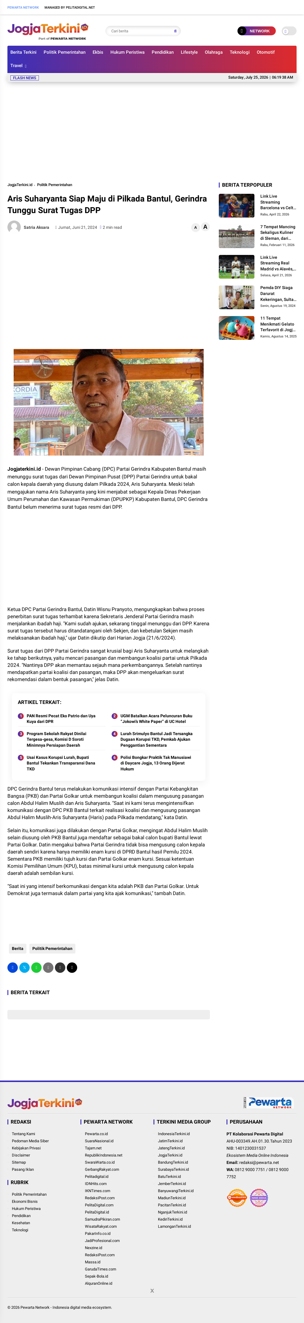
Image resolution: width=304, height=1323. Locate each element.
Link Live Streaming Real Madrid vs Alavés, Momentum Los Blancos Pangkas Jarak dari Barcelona (276, 263)
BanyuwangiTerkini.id (176, 1191)
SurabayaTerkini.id (173, 1169)
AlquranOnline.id (98, 1283)
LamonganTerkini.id (174, 1226)
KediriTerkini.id (170, 1219)
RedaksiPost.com (100, 1198)
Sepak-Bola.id (96, 1276)
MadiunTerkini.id (172, 1198)
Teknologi (240, 52)
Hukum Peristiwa (127, 52)
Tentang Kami (23, 1134)
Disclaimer (21, 1155)
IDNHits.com (96, 1183)
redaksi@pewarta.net (259, 1162)
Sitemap (19, 1162)
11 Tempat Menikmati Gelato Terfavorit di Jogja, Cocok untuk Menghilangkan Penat (278, 324)
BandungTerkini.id (173, 1162)
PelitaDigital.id (97, 1212)
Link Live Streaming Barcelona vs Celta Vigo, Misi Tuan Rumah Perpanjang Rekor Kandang (278, 202)
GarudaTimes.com (100, 1269)
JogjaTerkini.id (19, 185)
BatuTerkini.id (169, 1176)
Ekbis (98, 52)
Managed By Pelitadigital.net (70, 7)
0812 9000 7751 (250, 1169)
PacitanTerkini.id (172, 1205)
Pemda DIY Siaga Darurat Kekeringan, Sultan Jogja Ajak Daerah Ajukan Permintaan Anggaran (278, 293)
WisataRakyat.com (101, 1226)
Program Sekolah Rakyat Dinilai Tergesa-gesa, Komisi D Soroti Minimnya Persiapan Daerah (56, 739)
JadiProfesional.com (102, 1240)
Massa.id (92, 1262)
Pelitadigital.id (96, 1176)
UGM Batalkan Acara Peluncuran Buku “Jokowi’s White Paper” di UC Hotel (156, 718)
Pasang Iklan (23, 1169)
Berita (16, 948)
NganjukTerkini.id (172, 1212)
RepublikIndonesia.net (103, 1155)
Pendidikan (163, 52)
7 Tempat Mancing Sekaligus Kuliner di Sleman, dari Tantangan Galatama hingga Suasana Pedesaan (278, 233)
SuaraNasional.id (99, 1141)
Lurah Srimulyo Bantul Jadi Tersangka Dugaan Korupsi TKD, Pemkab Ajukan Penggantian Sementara (157, 739)
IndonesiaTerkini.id (174, 1134)
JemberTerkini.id (172, 1183)
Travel (16, 65)
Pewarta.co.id (96, 1134)
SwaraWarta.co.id (100, 1162)
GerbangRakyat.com (102, 1169)
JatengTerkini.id (171, 1148)
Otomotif (266, 52)
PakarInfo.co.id (97, 1233)
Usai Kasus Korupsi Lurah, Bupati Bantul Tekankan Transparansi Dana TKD (61, 763)
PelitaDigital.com (99, 1205)
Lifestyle (189, 52)
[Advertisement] (152, 130)
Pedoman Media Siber (30, 1141)
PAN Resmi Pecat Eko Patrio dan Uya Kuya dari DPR (61, 718)
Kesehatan (21, 1223)
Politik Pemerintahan (65, 52)
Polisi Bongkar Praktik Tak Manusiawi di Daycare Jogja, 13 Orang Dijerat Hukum (156, 763)
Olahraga (214, 52)
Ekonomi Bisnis (25, 1201)
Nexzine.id (93, 1248)
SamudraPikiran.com (102, 1219)
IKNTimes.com (97, 1191)
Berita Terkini (23, 52)
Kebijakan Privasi (26, 1148)
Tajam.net (93, 1148)
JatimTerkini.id (170, 1141)
